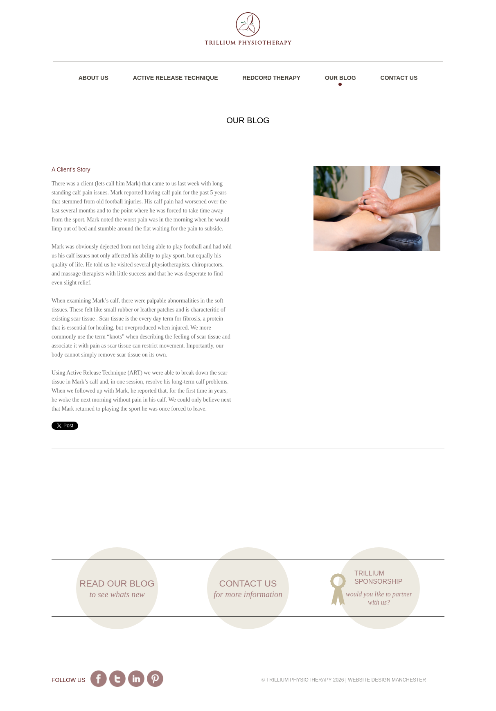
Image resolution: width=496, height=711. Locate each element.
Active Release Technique (175, 77)
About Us (93, 77)
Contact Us (399, 77)
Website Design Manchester (387, 680)
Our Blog (340, 77)
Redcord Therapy (272, 77)
